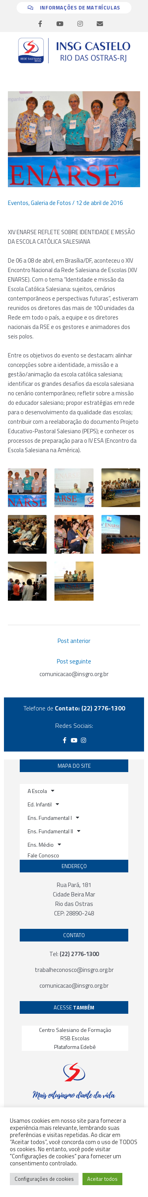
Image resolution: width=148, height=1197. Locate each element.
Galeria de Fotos (51, 202)
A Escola (41, 790)
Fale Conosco (43, 855)
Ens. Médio (44, 844)
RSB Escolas (75, 1038)
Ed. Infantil (43, 804)
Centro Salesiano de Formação (75, 1030)
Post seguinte (74, 661)
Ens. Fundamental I (53, 817)
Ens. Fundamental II (54, 831)
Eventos (18, 202)
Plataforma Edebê (75, 1047)
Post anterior (74, 640)
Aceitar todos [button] (102, 1179)
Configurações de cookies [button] (44, 1179)
